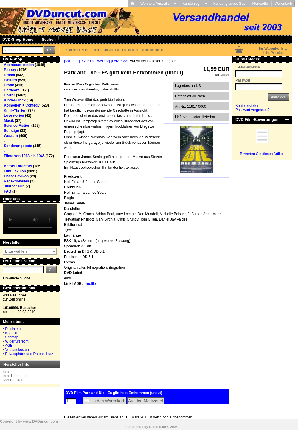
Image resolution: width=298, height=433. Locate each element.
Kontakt (11, 333)
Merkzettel (260, 3)
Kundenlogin (194, 3)
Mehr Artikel (12, 380)
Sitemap (11, 337)
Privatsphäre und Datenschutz (29, 354)
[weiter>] (103, 61)
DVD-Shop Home (17, 39)
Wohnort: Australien (158, 3)
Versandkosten (17, 350)
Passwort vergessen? (252, 110)
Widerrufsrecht (16, 341)
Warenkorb (283, 3)
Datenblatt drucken (190, 96)
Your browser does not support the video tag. (30, 219)
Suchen (49, 39)
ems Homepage (16, 376)
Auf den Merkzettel (145, 400)
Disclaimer (13, 329)
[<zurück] (88, 61)
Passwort (242, 80)
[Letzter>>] (119, 61)
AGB (9, 345)
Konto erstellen (247, 106)
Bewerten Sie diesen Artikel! (262, 154)
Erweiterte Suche (16, 278)
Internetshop (133, 427)
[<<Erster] (72, 61)
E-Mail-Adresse (247, 67)
